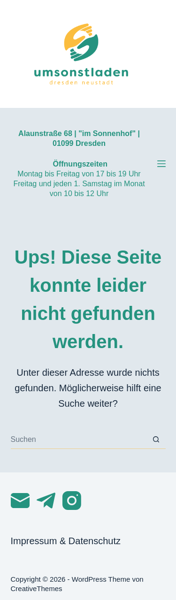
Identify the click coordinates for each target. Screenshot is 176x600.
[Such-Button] (156, 439)
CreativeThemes (36, 588)
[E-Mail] (20, 500)
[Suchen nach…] (79, 439)
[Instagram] (71, 500)
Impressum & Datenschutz (66, 541)
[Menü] (161, 163)
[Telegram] (46, 500)
